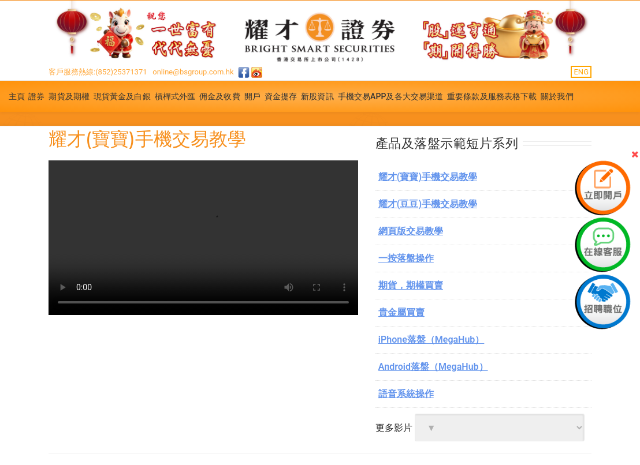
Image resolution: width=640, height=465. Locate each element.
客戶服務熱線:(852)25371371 (98, 72)
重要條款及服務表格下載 (492, 96)
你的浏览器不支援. (203, 237)
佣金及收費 (219, 96)
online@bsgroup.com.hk (192, 72)
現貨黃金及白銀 (122, 96)
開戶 (252, 96)
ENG (581, 72)
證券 (36, 96)
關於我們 (557, 96)
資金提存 (281, 96)
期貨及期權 (69, 96)
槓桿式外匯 (175, 96)
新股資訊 (317, 96)
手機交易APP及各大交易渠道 (391, 96)
